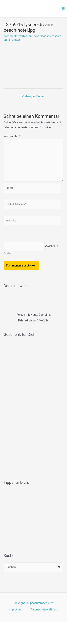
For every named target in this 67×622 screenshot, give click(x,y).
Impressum (16, 609)
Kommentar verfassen (18, 36)
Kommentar (12, 136)
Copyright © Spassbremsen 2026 (33, 603)
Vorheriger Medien (33, 96)
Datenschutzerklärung (44, 609)
